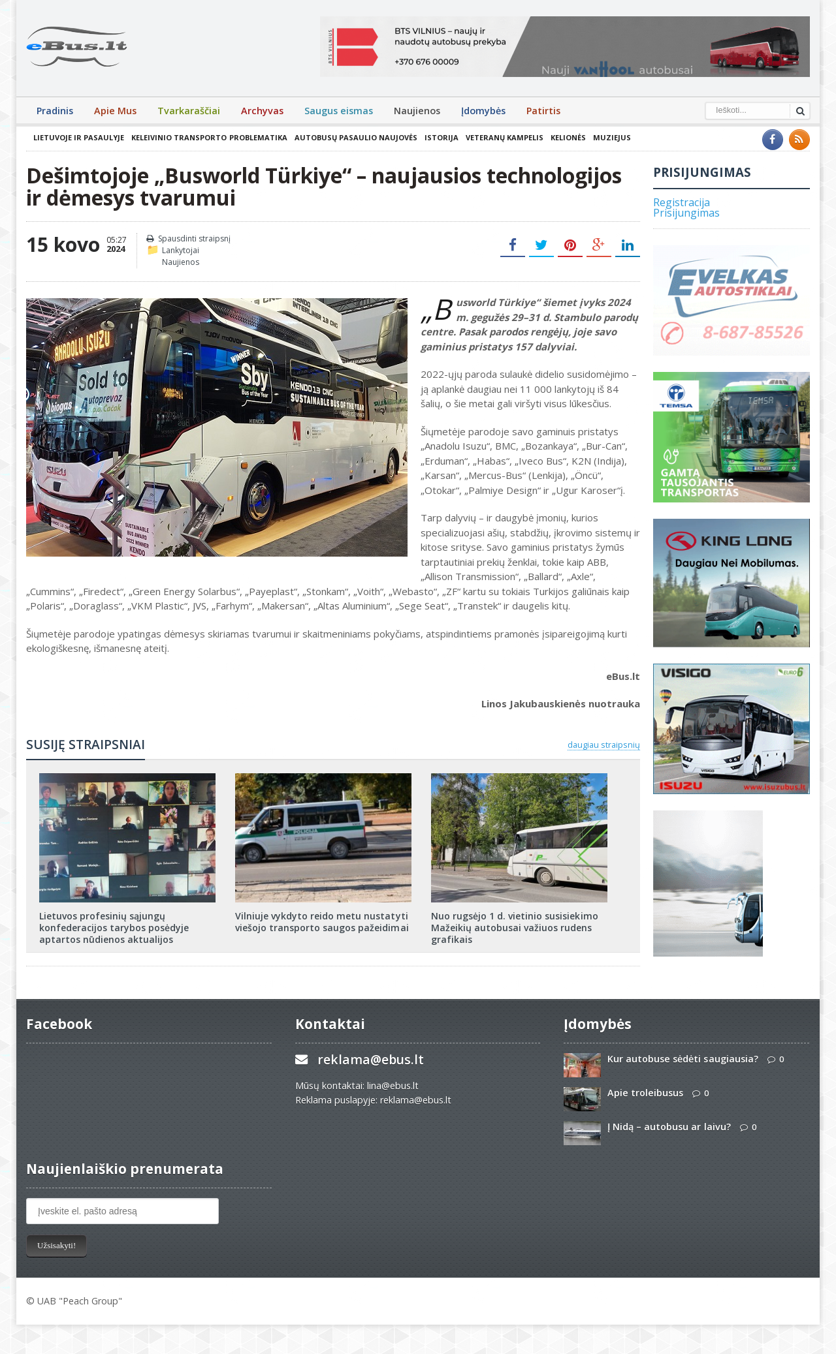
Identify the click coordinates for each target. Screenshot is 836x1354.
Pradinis (55, 110)
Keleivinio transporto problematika (209, 137)
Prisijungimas (686, 213)
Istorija (441, 137)
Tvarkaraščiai (188, 110)
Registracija (681, 202)
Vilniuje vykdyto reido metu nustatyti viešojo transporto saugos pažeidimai (321, 922)
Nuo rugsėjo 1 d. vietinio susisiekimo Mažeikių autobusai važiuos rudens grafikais (514, 928)
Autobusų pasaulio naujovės (355, 137)
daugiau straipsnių (604, 744)
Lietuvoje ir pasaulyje (78, 137)
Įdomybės (483, 110)
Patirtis (543, 110)
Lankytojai (180, 250)
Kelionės (567, 137)
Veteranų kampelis (504, 137)
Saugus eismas (338, 110)
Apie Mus (115, 110)
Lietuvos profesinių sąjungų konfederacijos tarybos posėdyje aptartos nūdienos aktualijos (114, 928)
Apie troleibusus (645, 1092)
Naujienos (417, 110)
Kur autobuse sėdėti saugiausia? (682, 1059)
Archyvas (262, 110)
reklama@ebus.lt (370, 1059)
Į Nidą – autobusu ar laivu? (668, 1126)
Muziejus (611, 137)
